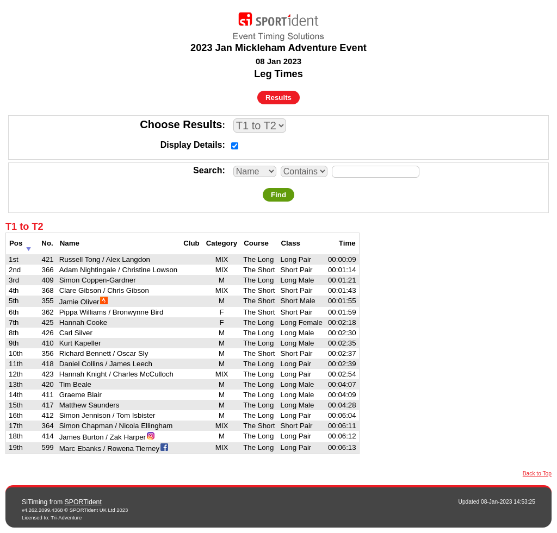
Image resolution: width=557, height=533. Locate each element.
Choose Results (181, 124)
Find (278, 195)
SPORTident (83, 502)
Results (278, 97)
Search (207, 170)
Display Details (191, 144)
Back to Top (537, 473)
